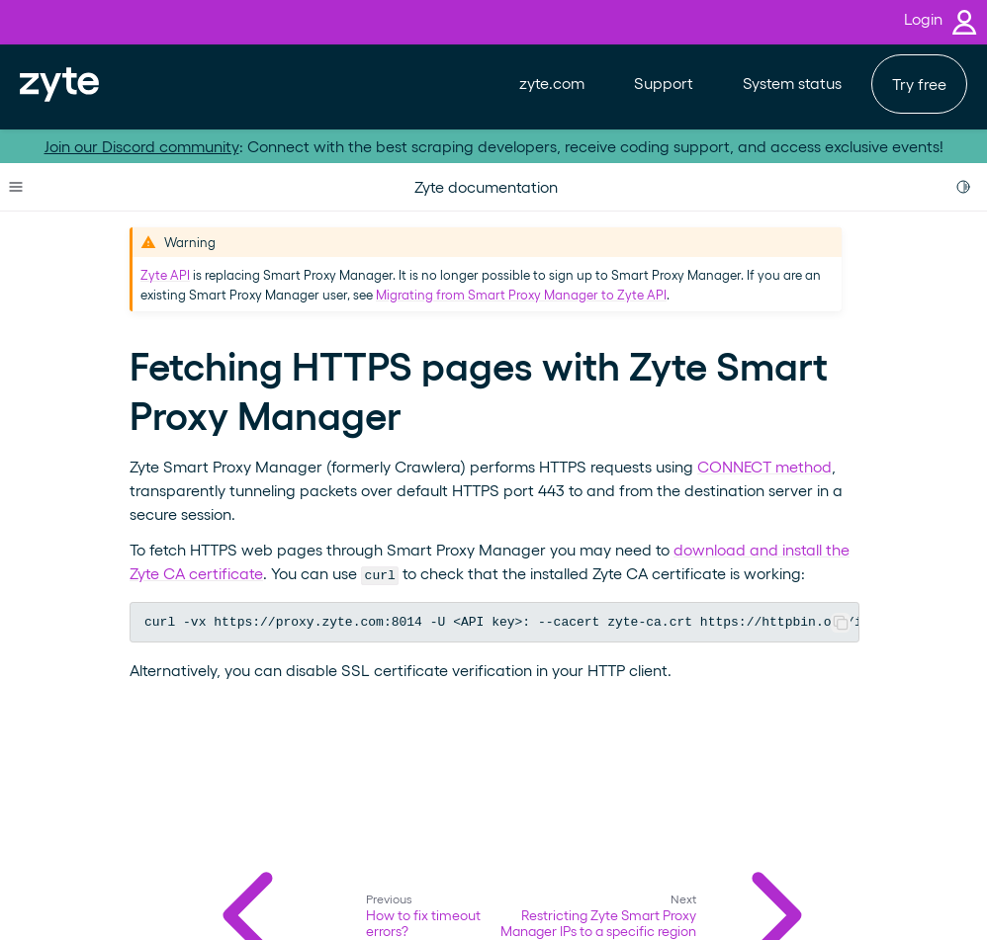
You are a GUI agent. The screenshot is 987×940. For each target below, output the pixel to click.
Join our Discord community (142, 145)
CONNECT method (764, 466)
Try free (919, 83)
